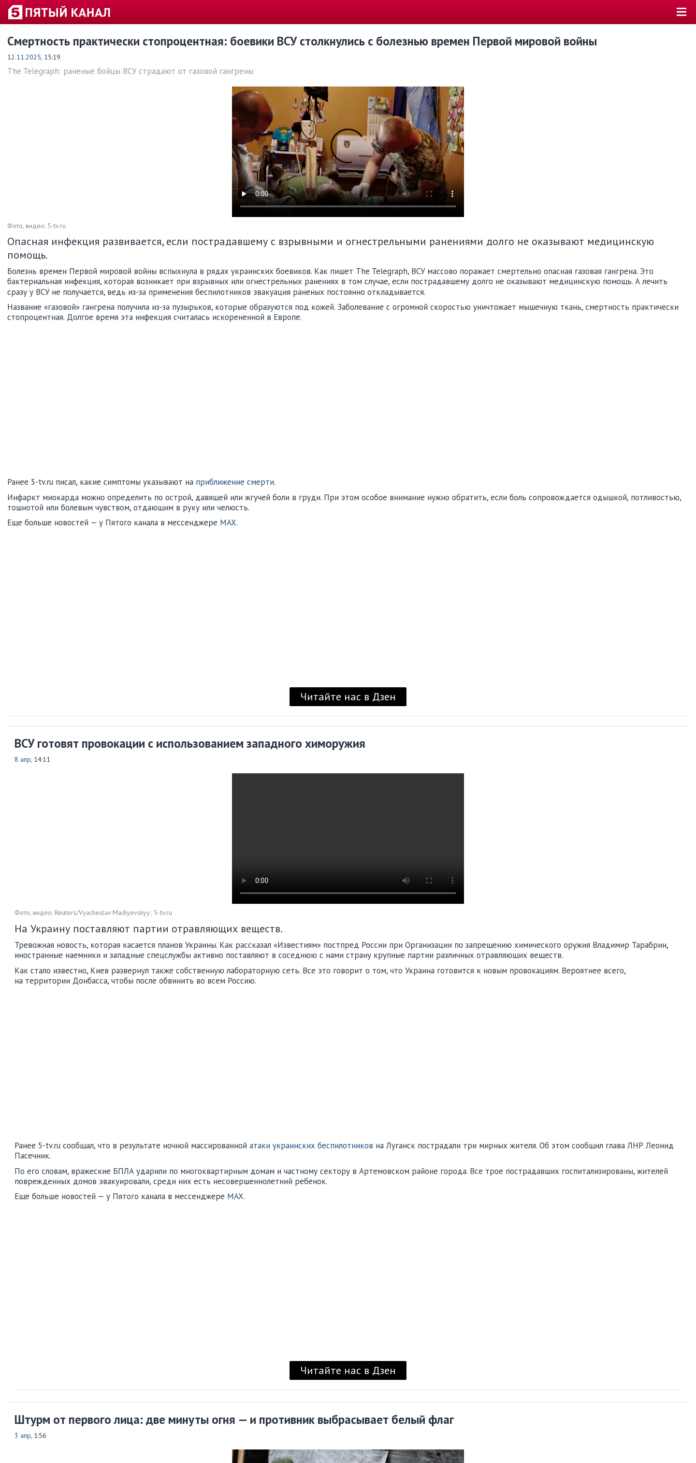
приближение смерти (235, 482)
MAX (228, 522)
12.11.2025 (24, 57)
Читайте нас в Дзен (348, 696)
